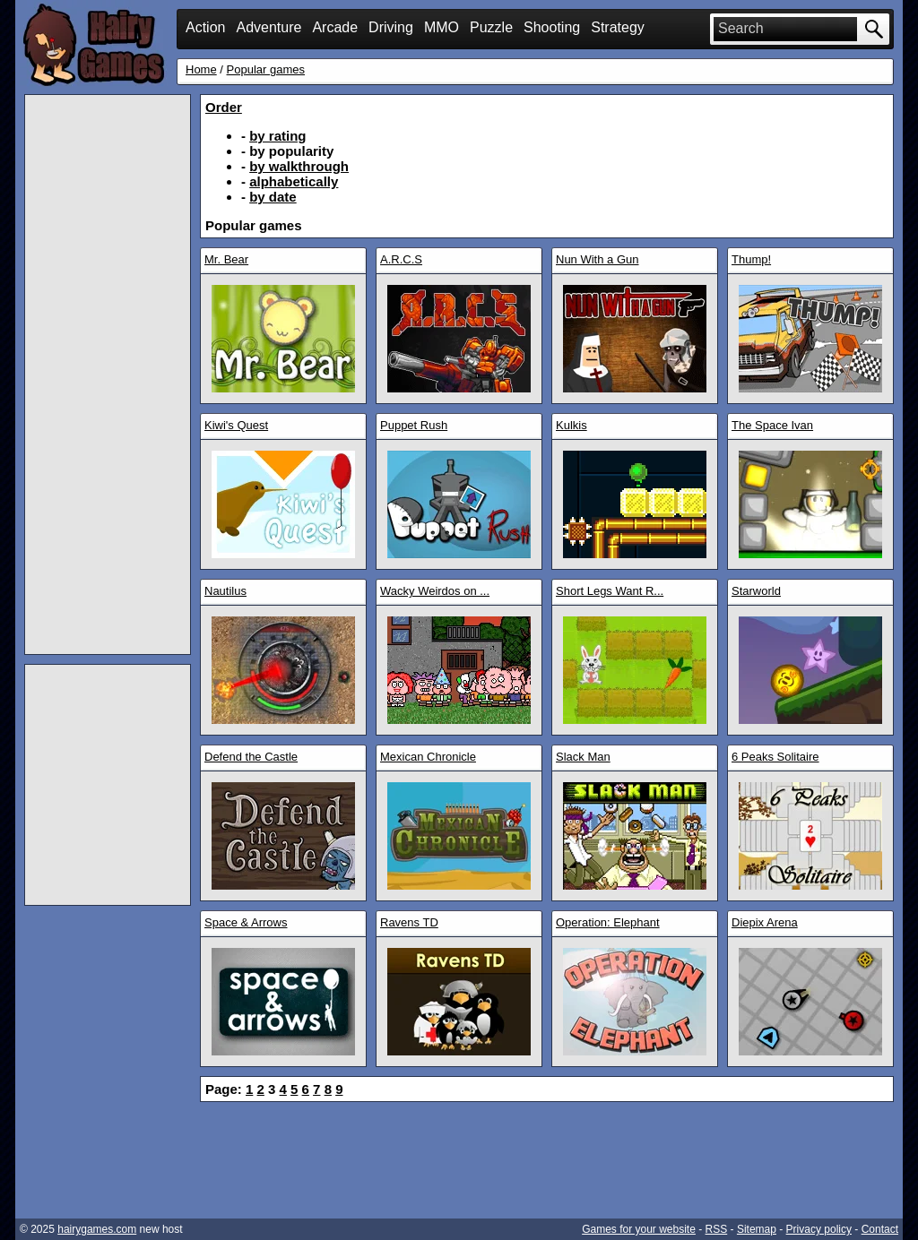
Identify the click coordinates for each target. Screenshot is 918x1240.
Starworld (756, 591)
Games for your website (639, 1229)
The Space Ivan (772, 425)
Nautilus (225, 591)
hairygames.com (96, 1229)
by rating (277, 135)
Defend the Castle (251, 756)
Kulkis (571, 425)
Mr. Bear (226, 259)
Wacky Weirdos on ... (434, 591)
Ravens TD (409, 922)
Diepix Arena (765, 922)
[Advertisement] (107, 374)
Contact (880, 1229)
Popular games (266, 69)
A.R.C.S (401, 259)
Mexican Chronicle (428, 756)
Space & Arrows (246, 922)
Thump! (751, 259)
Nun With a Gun (597, 259)
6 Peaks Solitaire (775, 756)
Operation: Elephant (608, 922)
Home (201, 69)
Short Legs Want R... (609, 591)
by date (273, 196)
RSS (717, 1229)
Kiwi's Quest (236, 425)
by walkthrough (299, 166)
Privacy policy (819, 1229)
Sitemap (756, 1229)
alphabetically (293, 181)
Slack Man (583, 756)
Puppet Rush (413, 425)
